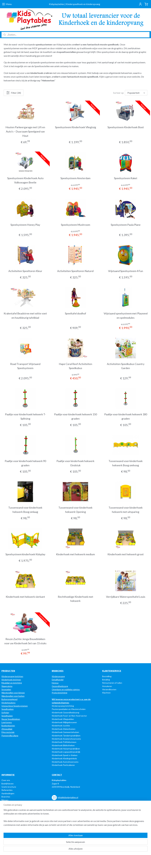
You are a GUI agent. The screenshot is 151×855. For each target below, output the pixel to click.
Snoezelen (6, 689)
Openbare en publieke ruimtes (66, 689)
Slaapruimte (6, 686)
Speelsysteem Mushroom (75, 224)
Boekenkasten (8, 725)
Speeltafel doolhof (75, 313)
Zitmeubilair (6, 729)
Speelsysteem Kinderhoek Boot (125, 127)
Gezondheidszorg (60, 686)
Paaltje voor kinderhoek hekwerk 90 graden (25, 463)
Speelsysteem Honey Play (25, 224)
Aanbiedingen (7, 793)
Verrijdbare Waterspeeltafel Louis (125, 596)
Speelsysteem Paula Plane (126, 224)
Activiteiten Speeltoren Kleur (25, 271)
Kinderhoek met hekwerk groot (125, 554)
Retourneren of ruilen (112, 683)
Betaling (106, 679)
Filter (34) (13, 92)
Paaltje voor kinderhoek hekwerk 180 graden (125, 416)
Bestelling (106, 676)
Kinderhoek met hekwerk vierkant (25, 596)
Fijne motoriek (7, 732)
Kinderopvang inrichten (12, 676)
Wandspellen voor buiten (12, 696)
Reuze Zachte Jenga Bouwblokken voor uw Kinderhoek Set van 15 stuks (25, 641)
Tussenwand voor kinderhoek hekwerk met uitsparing (126, 509)
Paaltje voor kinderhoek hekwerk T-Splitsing (25, 416)
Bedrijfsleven (7, 783)
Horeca (55, 683)
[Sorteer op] (136, 92)
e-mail (69, 817)
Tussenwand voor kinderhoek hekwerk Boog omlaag (25, 509)
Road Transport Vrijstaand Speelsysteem (25, 366)
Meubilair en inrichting (11, 683)
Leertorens (6, 722)
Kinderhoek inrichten (11, 679)
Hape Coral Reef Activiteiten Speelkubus (75, 366)
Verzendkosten (109, 689)
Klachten (106, 692)
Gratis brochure (8, 787)
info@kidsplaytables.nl (68, 797)
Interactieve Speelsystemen (14, 706)
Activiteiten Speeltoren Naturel (75, 271)
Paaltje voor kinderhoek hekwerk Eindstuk (75, 463)
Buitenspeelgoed (9, 699)
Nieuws (4, 800)
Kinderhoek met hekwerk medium (75, 554)
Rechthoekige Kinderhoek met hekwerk (75, 599)
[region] (56, 842)
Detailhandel (57, 679)
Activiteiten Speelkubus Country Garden (125, 366)
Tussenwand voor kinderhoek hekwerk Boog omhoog (126, 463)
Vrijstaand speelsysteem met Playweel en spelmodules (126, 315)
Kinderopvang (58, 676)
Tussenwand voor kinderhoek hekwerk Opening (75, 509)
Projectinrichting (59, 692)
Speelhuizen (7, 715)
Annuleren (107, 686)
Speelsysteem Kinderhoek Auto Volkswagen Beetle (25, 180)
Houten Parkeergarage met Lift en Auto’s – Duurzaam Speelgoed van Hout (25, 131)
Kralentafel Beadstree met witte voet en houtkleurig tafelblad (25, 315)
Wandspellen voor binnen (13, 692)
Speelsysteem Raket (125, 178)
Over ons (5, 780)
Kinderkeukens (8, 702)
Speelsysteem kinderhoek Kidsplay (25, 554)
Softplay (5, 712)
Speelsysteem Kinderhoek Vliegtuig (75, 127)
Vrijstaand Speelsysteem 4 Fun (125, 271)
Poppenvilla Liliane (9, 735)
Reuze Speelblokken (10, 719)
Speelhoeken (7, 709)
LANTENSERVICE (112, 670)
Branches (5, 796)
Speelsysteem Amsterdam (75, 178)
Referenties (7, 790)
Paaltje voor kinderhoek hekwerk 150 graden (75, 416)
